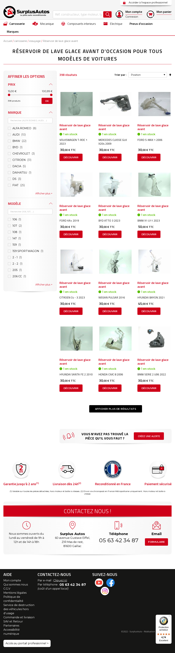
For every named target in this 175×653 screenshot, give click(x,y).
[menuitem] (14, 24)
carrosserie (20, 41)
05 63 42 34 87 (118, 540)
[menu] (87, 27)
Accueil (7, 41)
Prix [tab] (11, 84)
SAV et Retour (13, 621)
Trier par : (120, 74)
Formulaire (156, 541)
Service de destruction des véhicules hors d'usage (18, 609)
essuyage (35, 41)
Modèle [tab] (14, 203)
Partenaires (11, 625)
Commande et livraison (19, 617)
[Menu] (169, 617)
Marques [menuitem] (13, 31)
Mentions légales (14, 592)
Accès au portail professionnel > (27, 643)
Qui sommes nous (15, 584)
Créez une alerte (149, 436)
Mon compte (12, 580)
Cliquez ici (60, 580)
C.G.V (6, 588)
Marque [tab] (14, 112)
